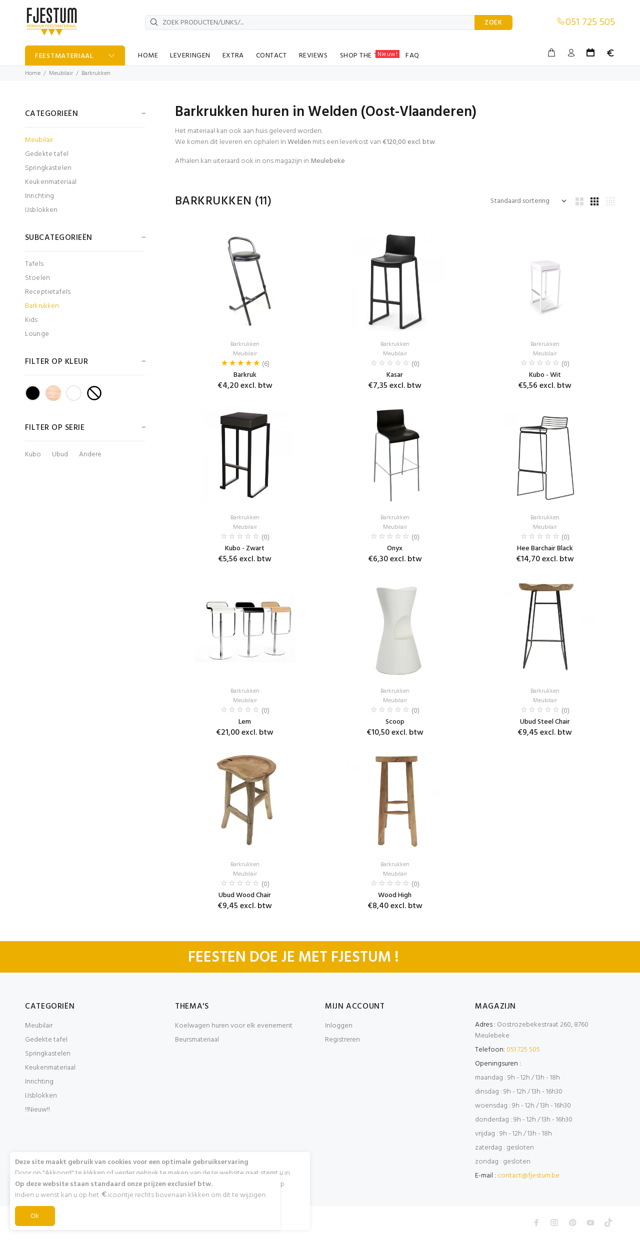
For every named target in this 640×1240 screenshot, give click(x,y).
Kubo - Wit (545, 375)
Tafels (34, 264)
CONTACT (271, 55)
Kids (31, 320)
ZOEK (493, 22)
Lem (244, 722)
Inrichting (39, 196)
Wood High (395, 895)
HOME (148, 55)
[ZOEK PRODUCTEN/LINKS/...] (310, 22)
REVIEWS (313, 55)
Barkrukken (96, 73)
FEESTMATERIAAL (64, 56)
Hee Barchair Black (545, 548)
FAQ (413, 55)
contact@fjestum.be (529, 1176)
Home (32, 73)
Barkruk (245, 375)
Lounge (37, 333)
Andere (90, 454)
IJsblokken (41, 209)
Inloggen (338, 1026)
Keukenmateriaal (50, 182)
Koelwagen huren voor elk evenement (233, 1026)
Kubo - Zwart (244, 548)
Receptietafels (47, 292)
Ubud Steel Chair (545, 722)
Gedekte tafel (46, 154)
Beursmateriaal (197, 1040)
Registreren (342, 1040)
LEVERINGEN (190, 55)
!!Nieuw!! (37, 1110)
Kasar (394, 375)
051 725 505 (590, 22)
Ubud (60, 454)
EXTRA (233, 55)
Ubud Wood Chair (244, 895)
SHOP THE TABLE (370, 55)
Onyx (394, 548)
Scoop (395, 722)
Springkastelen (48, 168)
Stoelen (37, 278)
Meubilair (61, 73)
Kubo (33, 454)
